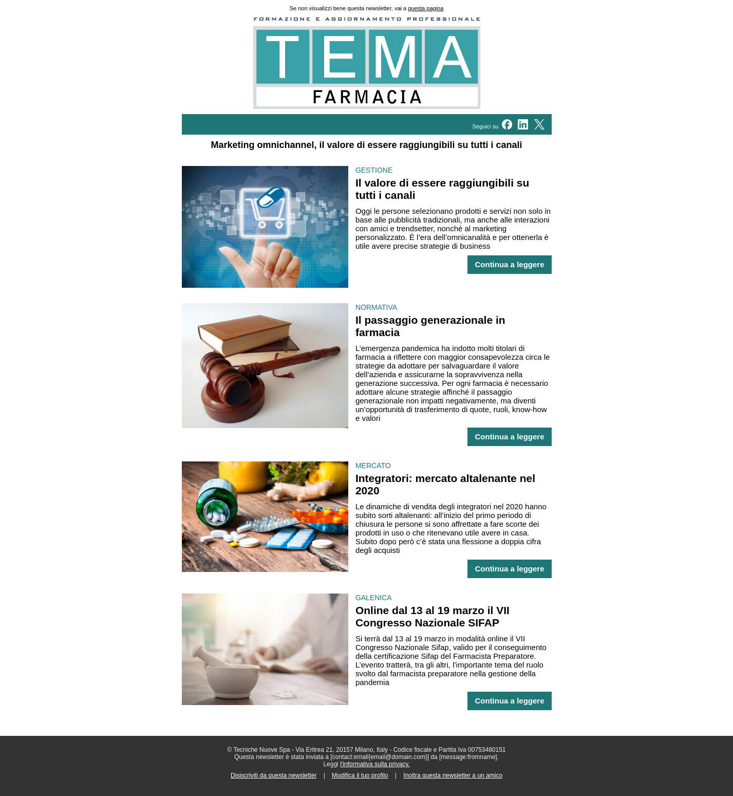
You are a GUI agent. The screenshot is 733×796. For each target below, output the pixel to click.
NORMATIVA (376, 307)
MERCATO (373, 465)
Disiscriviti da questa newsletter (273, 775)
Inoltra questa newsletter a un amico (452, 775)
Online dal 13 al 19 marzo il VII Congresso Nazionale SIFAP (432, 616)
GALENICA (373, 598)
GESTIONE (373, 170)
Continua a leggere (509, 265)
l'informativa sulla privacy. (374, 764)
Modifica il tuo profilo (360, 775)
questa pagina (425, 8)
